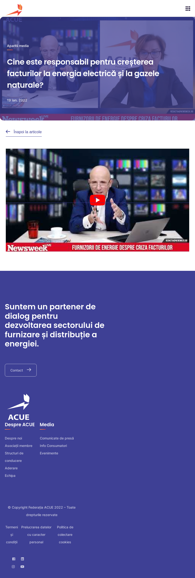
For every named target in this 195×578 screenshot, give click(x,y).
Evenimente (49, 453)
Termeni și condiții (11, 534)
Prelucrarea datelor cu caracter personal (36, 534)
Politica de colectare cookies (65, 534)
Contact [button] (17, 370)
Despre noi (13, 438)
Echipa (10, 475)
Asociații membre (18, 446)
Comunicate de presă (57, 438)
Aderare (11, 468)
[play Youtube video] (97, 200)
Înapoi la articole (27, 132)
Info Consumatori (53, 446)
